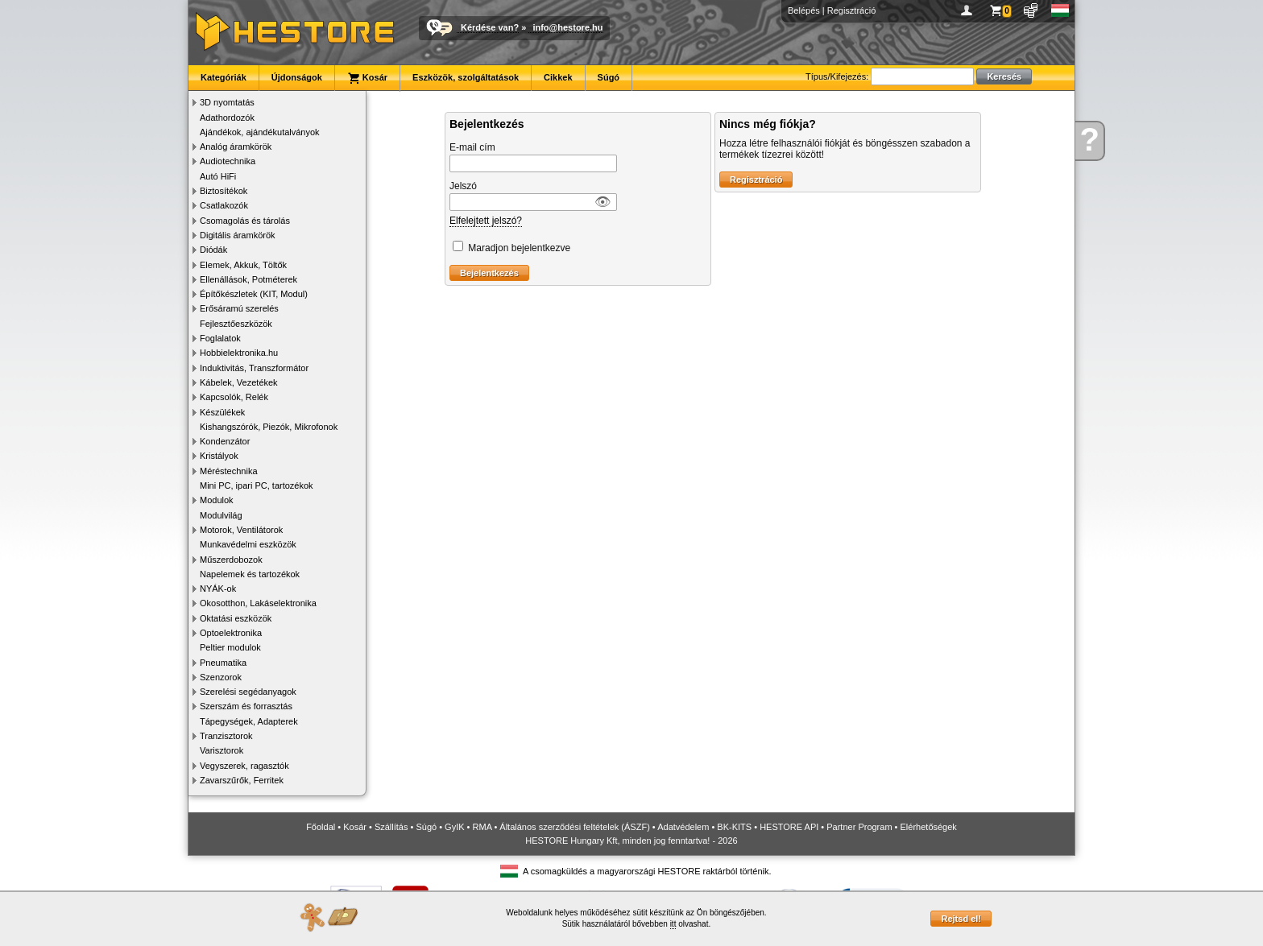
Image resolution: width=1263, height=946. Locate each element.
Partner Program (859, 827)
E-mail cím (472, 147)
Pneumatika (223, 662)
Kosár (367, 78)
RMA (482, 827)
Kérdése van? (490, 27)
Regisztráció (851, 10)
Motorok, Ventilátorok (241, 530)
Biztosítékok (223, 191)
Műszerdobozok (231, 559)
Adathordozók (227, 117)
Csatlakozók (224, 205)
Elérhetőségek (929, 827)
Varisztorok (221, 750)
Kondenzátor (225, 441)
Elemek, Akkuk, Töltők (243, 265)
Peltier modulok (230, 647)
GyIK (454, 827)
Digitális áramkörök (237, 235)
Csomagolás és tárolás (245, 220)
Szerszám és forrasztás (246, 706)
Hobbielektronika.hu (239, 352)
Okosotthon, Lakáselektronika (258, 603)
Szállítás (391, 827)
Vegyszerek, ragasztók (244, 765)
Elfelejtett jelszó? (485, 220)
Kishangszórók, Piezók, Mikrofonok (268, 427)
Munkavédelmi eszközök (248, 544)
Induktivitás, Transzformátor (254, 368)
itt (673, 923)
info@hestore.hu (567, 27)
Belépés (804, 10)
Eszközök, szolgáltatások (465, 77)
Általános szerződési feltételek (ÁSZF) (574, 827)
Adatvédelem (683, 827)
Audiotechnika (227, 161)
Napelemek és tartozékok (250, 574)
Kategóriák (223, 77)
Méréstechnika (229, 471)
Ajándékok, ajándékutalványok (260, 132)
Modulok (217, 500)
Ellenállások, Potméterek (248, 279)
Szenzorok (221, 677)
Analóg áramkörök (235, 146)
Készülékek (222, 412)
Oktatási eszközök (235, 618)
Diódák (213, 249)
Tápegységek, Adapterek (249, 721)
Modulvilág (221, 515)
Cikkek (558, 77)
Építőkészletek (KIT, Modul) (254, 294)
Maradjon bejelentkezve (519, 248)
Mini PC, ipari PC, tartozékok (256, 485)
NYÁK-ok (218, 588)
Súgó (609, 77)
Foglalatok (220, 338)
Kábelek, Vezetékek (239, 382)
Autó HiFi (218, 176)
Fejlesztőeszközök (236, 323)
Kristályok (219, 456)
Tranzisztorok (226, 736)
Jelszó (463, 186)
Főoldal (320, 827)
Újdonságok (296, 77)
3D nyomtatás (227, 102)
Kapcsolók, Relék (234, 397)
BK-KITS (734, 827)
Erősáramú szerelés (239, 308)
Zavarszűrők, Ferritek (242, 780)
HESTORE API (789, 827)
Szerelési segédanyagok (248, 691)
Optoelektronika (231, 633)
